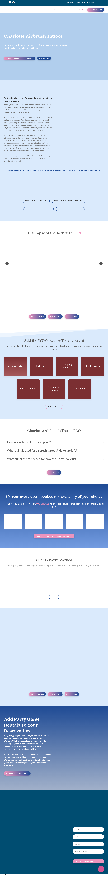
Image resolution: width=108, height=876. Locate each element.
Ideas (74, 10)
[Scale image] (15, 185)
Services (64, 10)
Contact (82, 10)
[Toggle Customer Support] (101, 869)
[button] (10, 2)
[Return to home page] (10, 9)
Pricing (55, 10)
